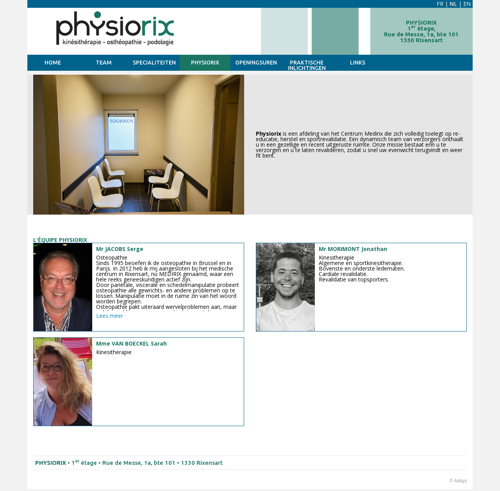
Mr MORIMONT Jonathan (353, 249)
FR (440, 3)
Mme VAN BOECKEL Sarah (131, 343)
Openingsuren (256, 62)
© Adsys (458, 481)
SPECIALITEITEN (154, 62)
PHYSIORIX (205, 62)
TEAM (104, 62)
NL (453, 3)
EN (467, 3)
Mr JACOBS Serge (119, 249)
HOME (53, 62)
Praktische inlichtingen (307, 65)
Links (357, 62)
